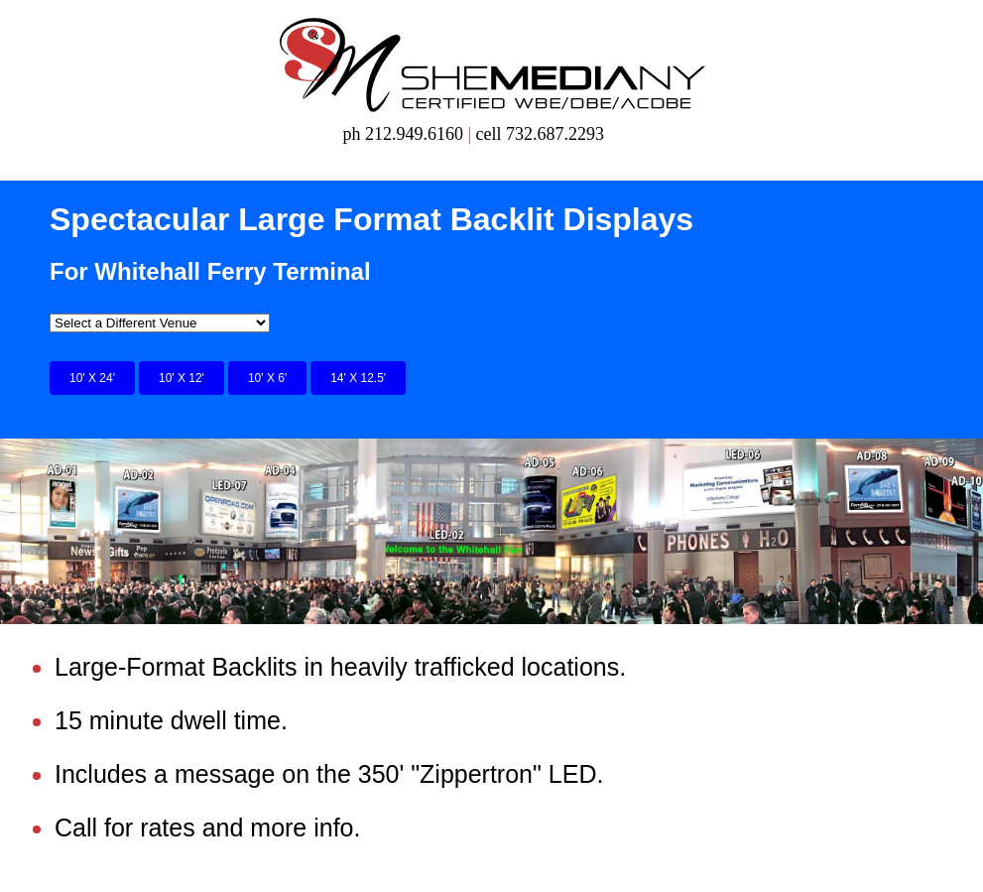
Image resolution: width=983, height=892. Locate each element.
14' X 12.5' (358, 378)
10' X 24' (92, 378)
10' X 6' (267, 378)
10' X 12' (181, 378)
